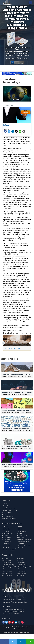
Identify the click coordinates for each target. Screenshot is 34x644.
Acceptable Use (8, 516)
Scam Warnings (23, 565)
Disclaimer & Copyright (10, 510)
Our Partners (22, 573)
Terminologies (7, 573)
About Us (6, 506)
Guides (20, 560)
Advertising (21, 563)
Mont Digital (26, 632)
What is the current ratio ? (13, 348)
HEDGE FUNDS (22, 535)
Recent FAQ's (22, 571)
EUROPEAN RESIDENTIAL (25, 539)
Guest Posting (7, 575)
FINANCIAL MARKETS (9, 550)
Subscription (7, 563)
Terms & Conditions (9, 518)
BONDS (20, 529)
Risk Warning (7, 512)
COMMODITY (7, 537)
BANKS (20, 533)
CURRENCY (6, 529)
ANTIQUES (6, 531)
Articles (5, 558)
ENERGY (20, 527)
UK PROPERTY (7, 539)
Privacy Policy (7, 514)
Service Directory (8, 565)
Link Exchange (7, 571)
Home (5, 504)
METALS (5, 527)
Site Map (21, 575)
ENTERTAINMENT (7, 533)
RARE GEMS (21, 537)
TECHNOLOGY (22, 531)
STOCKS (5, 535)
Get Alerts (21, 558)
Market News (7, 560)
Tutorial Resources (9, 508)
